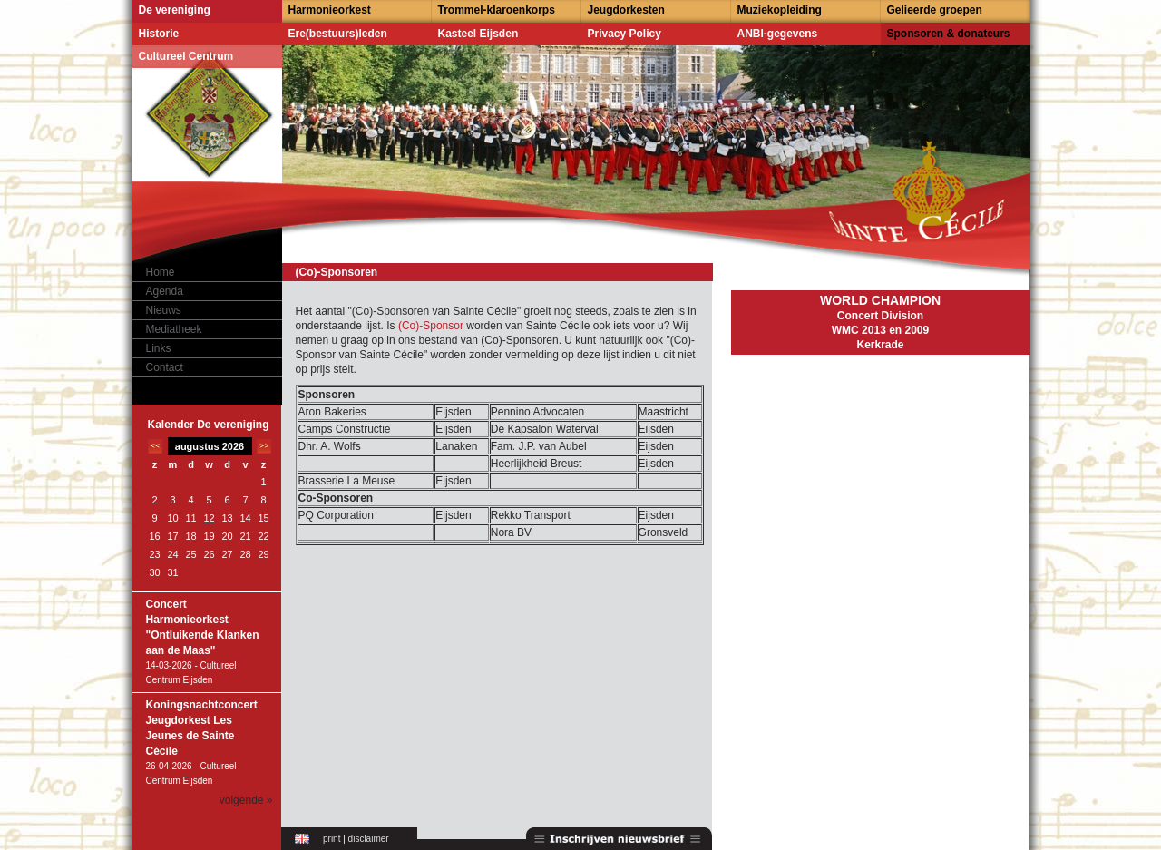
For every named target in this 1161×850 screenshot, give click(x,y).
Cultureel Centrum (186, 56)
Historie (159, 33)
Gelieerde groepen (934, 10)
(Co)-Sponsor (432, 325)
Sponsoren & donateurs (948, 33)
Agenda (164, 291)
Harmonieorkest (329, 10)
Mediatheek (174, 329)
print (331, 839)
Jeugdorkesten (626, 10)
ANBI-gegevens (777, 33)
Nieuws (163, 310)
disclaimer (368, 839)
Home (160, 272)
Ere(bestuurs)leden (337, 33)
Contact (164, 367)
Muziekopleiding (779, 10)
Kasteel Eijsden (478, 33)
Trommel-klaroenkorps (496, 10)
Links (158, 348)
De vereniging (174, 10)
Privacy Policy (624, 33)
